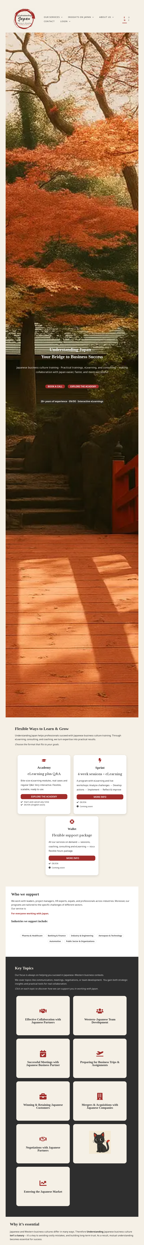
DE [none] (129, 18)
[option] (129, 19)
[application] (61, 17)
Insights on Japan (81, 17)
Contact (49, 21)
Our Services (53, 17)
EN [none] (124, 18)
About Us (106, 17)
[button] (45, 936)
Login (65, 21)
